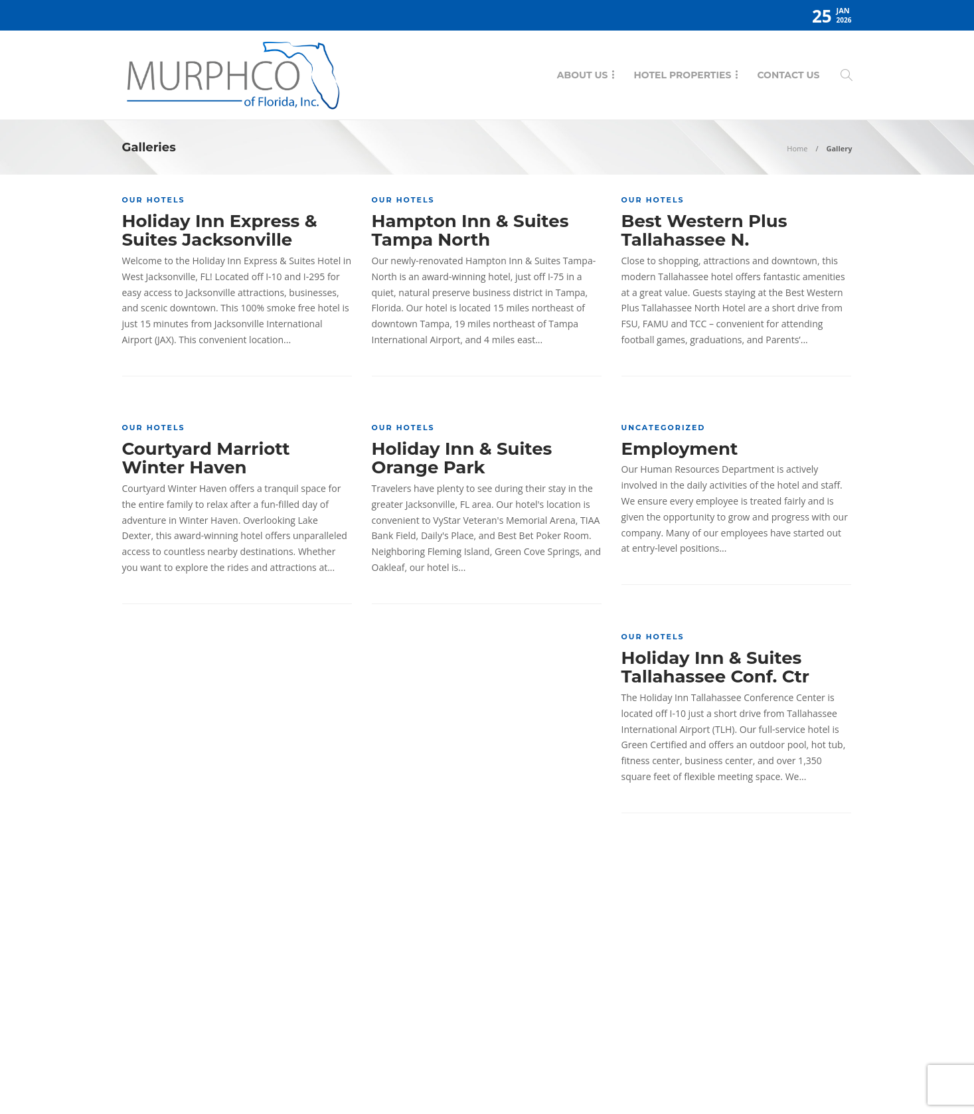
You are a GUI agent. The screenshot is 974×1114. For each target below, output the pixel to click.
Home (797, 148)
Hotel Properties (682, 75)
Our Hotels (153, 199)
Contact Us (788, 75)
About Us (582, 75)
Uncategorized (663, 427)
